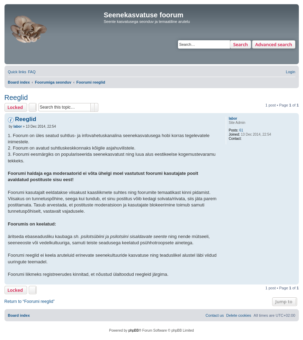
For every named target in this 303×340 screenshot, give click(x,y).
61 (241, 130)
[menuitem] (32, 72)
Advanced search (273, 44)
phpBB (133, 330)
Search (240, 44)
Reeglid (16, 97)
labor (233, 118)
